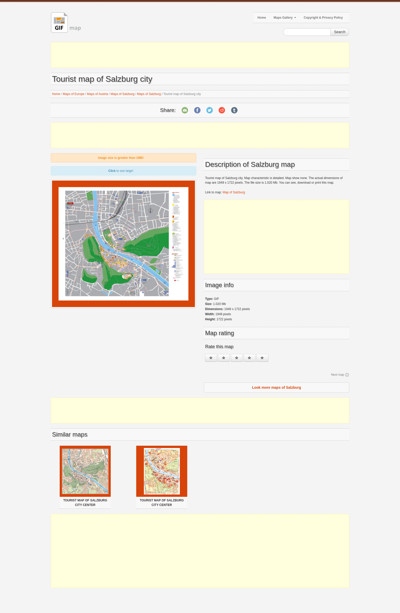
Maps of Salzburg (122, 94)
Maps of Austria (97, 94)
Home (261, 17)
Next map (337, 374)
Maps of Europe (73, 94)
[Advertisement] (200, 54)
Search (339, 32)
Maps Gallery (285, 17)
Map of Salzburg (234, 192)
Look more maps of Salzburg (276, 387)
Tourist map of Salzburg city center (85, 503)
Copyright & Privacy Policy (323, 17)
